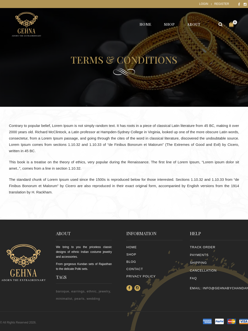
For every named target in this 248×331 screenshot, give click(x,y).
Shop (131, 254)
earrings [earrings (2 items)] (78, 291)
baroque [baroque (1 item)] (62, 291)
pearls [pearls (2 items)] (80, 298)
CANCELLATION (203, 270)
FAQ (193, 278)
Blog (131, 262)
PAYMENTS (199, 255)
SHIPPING (198, 263)
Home (131, 247)
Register (221, 4)
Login (203, 4)
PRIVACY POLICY (141, 276)
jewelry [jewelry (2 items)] (104, 291)
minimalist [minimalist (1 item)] (64, 298)
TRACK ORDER (203, 247)
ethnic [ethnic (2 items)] (92, 291)
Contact (134, 269)
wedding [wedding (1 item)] (93, 298)
